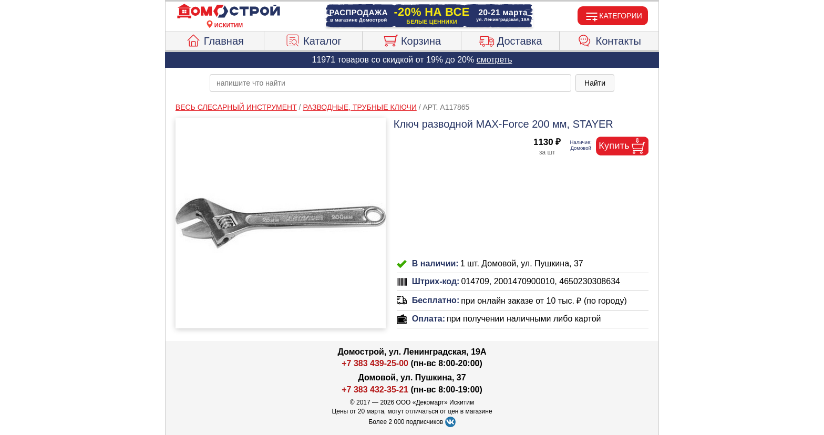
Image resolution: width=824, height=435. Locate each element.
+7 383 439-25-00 (375, 363)
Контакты (609, 39)
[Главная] (228, 11)
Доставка (510, 39)
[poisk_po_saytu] (390, 83)
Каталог (313, 39)
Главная (215, 39)
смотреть (494, 59)
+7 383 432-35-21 (375, 389)
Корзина (412, 39)
